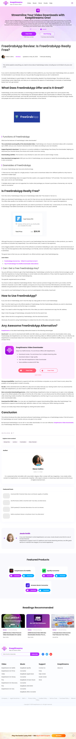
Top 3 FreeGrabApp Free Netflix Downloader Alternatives (21, 264)
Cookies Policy (43, 698)
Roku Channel (32, 442)
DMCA (24, 698)
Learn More (38, 375)
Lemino (15, 442)
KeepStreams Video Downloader (63, 422)
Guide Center (43, 677)
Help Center (42, 674)
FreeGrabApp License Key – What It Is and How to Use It (20, 261)
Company (4, 698)
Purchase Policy (64, 698)
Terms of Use (53, 698)
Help (50, 3)
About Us (60, 668)
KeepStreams (5, 330)
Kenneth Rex (55, 637)
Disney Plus (7, 442)
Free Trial (26, 370)
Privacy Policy (32, 698)
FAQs (40, 671)
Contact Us (42, 668)
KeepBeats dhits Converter (28, 692)
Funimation (23, 442)
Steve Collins (10, 57)
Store (40, 3)
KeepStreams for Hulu (7, 689)
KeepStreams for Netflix (8, 668)
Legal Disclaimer (15, 698)
